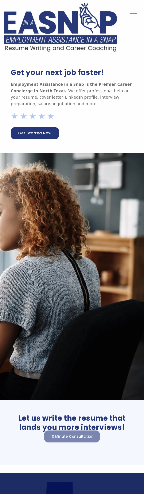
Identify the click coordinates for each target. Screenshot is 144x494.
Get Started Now (35, 133)
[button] (133, 27)
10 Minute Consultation (72, 433)
